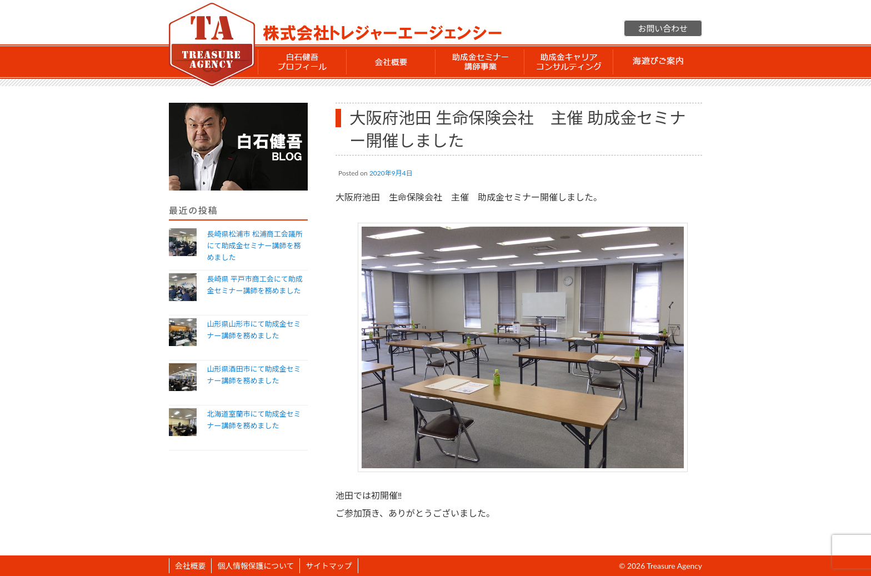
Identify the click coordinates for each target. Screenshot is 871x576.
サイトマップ (329, 565)
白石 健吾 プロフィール (302, 61)
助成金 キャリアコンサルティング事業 (568, 61)
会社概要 (391, 61)
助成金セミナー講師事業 (480, 61)
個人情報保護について (255, 565)
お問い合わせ (663, 28)
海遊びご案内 (657, 61)
